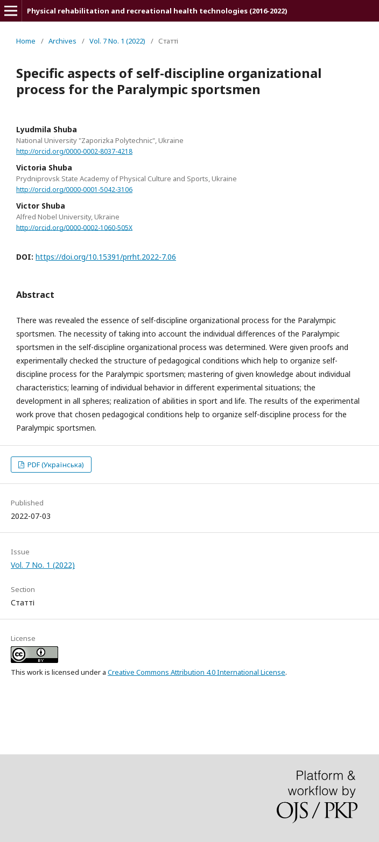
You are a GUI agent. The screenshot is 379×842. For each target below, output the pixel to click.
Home (26, 41)
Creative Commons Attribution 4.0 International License (196, 672)
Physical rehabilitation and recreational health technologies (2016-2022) (157, 11)
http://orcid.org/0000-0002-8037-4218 (74, 151)
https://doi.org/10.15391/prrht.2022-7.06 (106, 257)
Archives (62, 41)
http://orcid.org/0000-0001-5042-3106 (74, 189)
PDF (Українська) (55, 464)
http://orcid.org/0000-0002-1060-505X (74, 227)
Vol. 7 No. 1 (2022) (117, 41)
